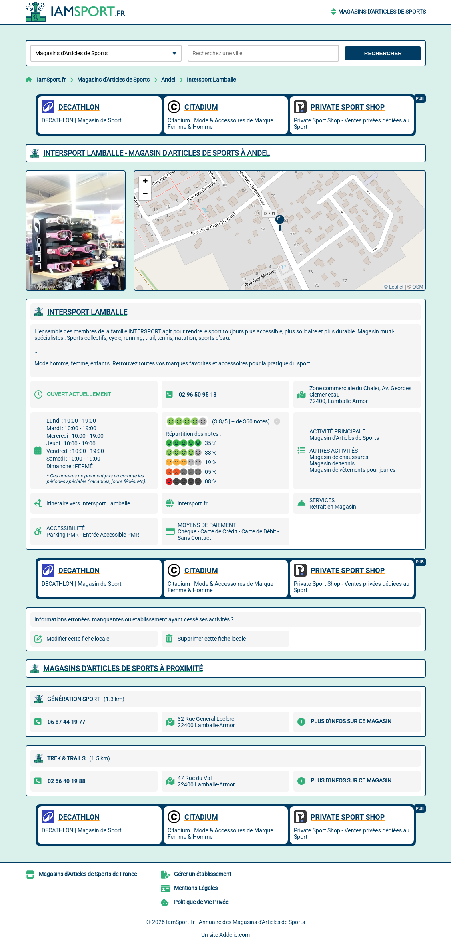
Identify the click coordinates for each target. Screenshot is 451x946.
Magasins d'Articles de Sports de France (88, 874)
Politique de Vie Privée (201, 902)
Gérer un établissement (202, 874)
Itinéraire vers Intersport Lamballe (88, 503)
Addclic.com (234, 935)
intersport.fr (193, 503)
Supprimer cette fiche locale (212, 638)
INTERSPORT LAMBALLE (87, 312)
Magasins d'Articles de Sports (382, 11)
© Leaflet (393, 287)
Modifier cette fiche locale (77, 638)
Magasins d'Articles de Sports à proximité (123, 668)
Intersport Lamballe (211, 79)
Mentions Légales (196, 888)
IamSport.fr (51, 79)
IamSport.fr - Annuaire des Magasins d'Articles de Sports (235, 922)
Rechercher (383, 53)
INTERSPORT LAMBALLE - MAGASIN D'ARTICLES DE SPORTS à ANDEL (156, 153)
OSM (417, 287)
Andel (168, 79)
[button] (280, 223)
